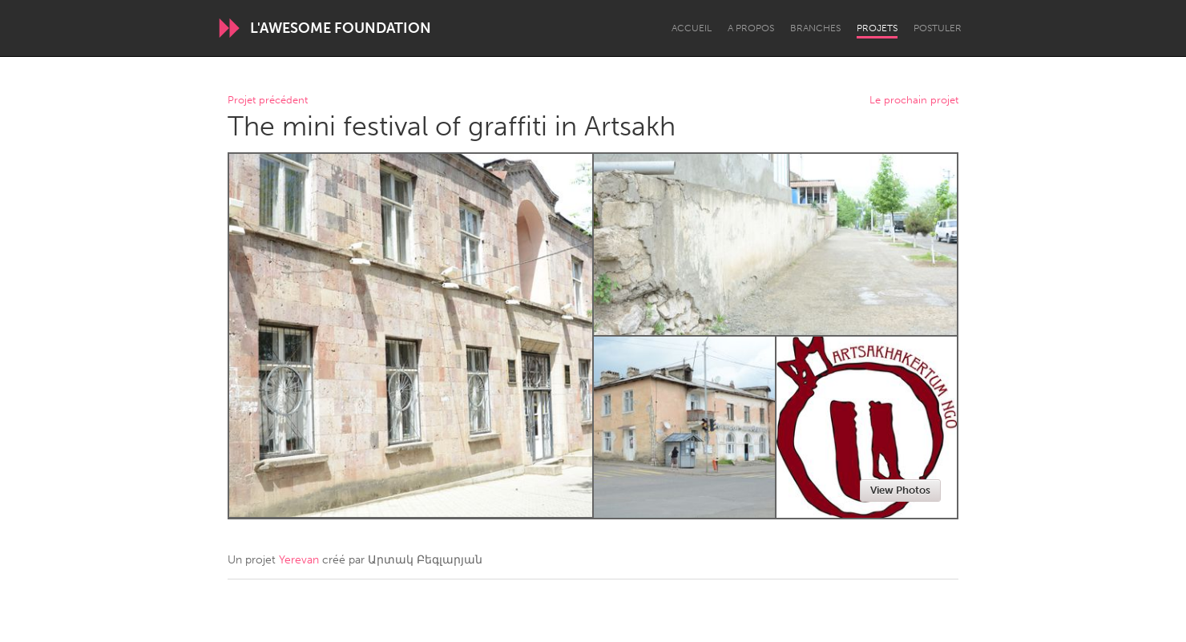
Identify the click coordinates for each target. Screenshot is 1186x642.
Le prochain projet (913, 100)
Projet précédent (268, 100)
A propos (751, 28)
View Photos (900, 490)
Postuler (938, 28)
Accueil (692, 28)
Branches (815, 28)
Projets (877, 28)
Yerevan (299, 560)
